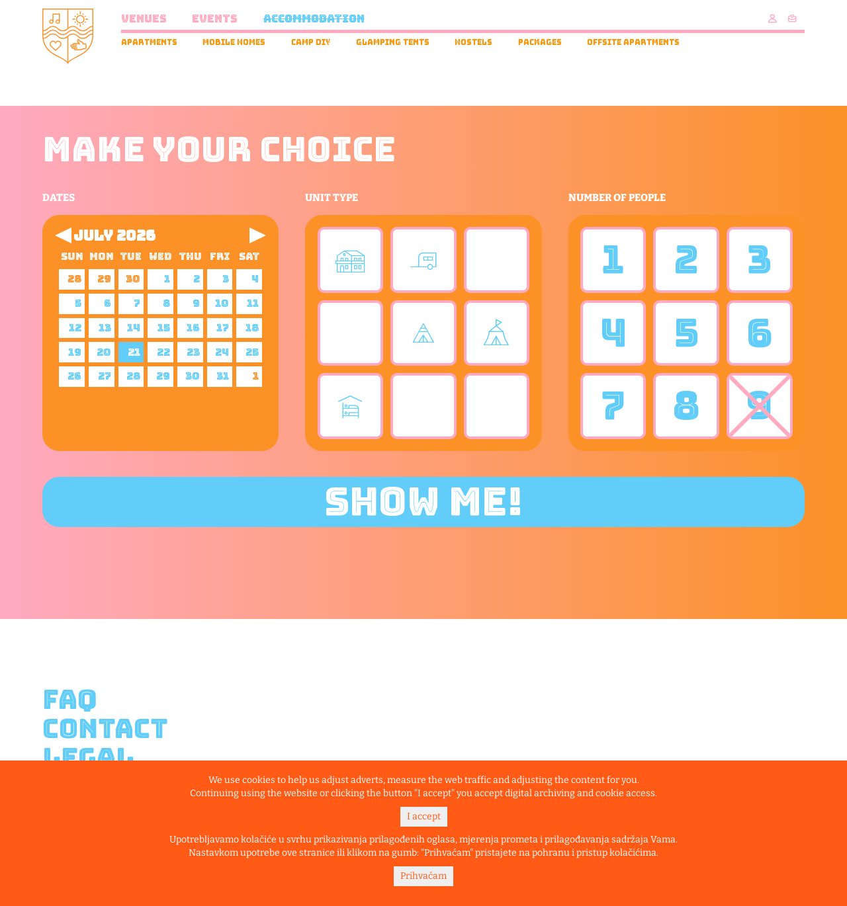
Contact (105, 728)
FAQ (69, 699)
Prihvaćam (423, 876)
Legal (88, 757)
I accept (424, 816)
